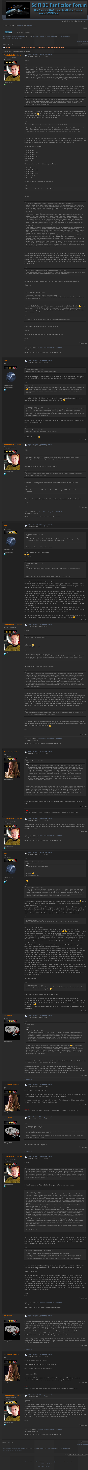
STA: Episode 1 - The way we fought (40, 54)
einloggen (20, 25)
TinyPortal (40, 1466)
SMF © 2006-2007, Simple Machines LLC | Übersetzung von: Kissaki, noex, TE (52, 1461)
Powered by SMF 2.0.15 (27, 1461)
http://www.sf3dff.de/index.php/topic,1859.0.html (49, 347)
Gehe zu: (66, 1454)
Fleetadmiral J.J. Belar (13, 55)
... (12, 44)
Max (5, 361)
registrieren (30, 25)
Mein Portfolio (28, 1079)
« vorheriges (79, 41)
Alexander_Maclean (12, 752)
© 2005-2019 (46, 1466)
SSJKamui (8, 1016)
